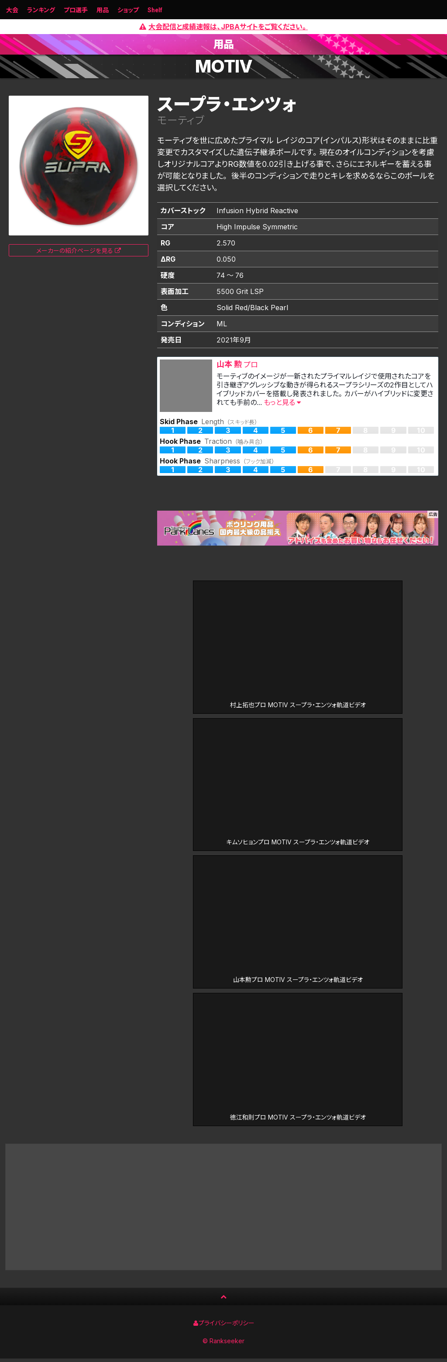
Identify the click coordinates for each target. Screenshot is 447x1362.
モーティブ (180, 120)
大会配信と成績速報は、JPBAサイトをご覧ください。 (223, 26)
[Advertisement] (223, 1210)
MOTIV (223, 66)
